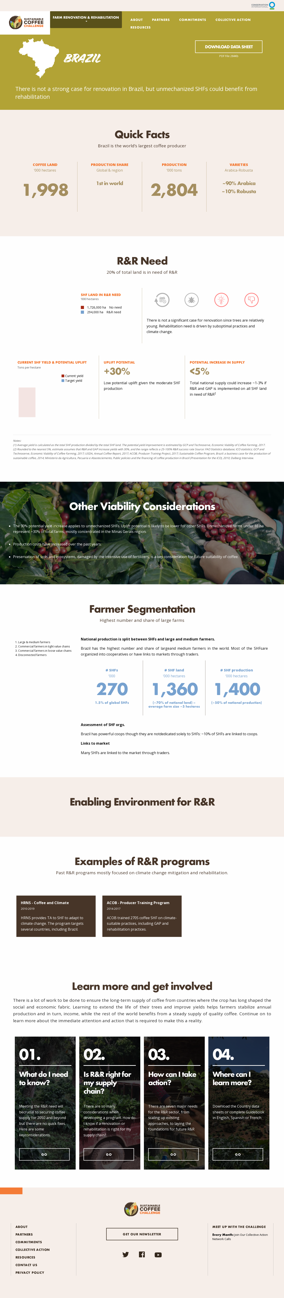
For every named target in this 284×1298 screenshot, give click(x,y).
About (136, 20)
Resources (140, 27)
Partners (161, 20)
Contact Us (26, 1265)
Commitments (192, 20)
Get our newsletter (142, 1234)
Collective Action (233, 20)
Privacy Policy (29, 1272)
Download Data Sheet (229, 46)
